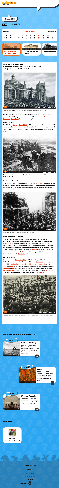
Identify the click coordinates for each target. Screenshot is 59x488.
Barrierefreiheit (30, 477)
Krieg (35, 127)
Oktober (6, 31)
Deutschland (15, 119)
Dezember (52, 31)
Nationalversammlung (9, 270)
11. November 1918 (20, 260)
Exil (13, 268)
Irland (22, 264)
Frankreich (39, 262)
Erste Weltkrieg (23, 125)
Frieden (41, 183)
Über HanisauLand (30, 465)
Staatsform (6, 119)
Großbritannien (13, 264)
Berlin (44, 115)
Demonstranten (26, 252)
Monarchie (47, 117)
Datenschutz (30, 473)
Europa (15, 125)
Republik (11, 117)
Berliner (34, 249)
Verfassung (49, 270)
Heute (4, 24)
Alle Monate (14, 24)
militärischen (18, 127)
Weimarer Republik (42, 272)
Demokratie (21, 254)
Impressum (30, 469)
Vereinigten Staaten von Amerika (36, 264)
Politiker (8, 243)
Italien (11, 266)
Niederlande (6, 268)
